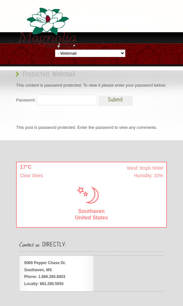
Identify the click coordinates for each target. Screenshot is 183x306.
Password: (56, 100)
